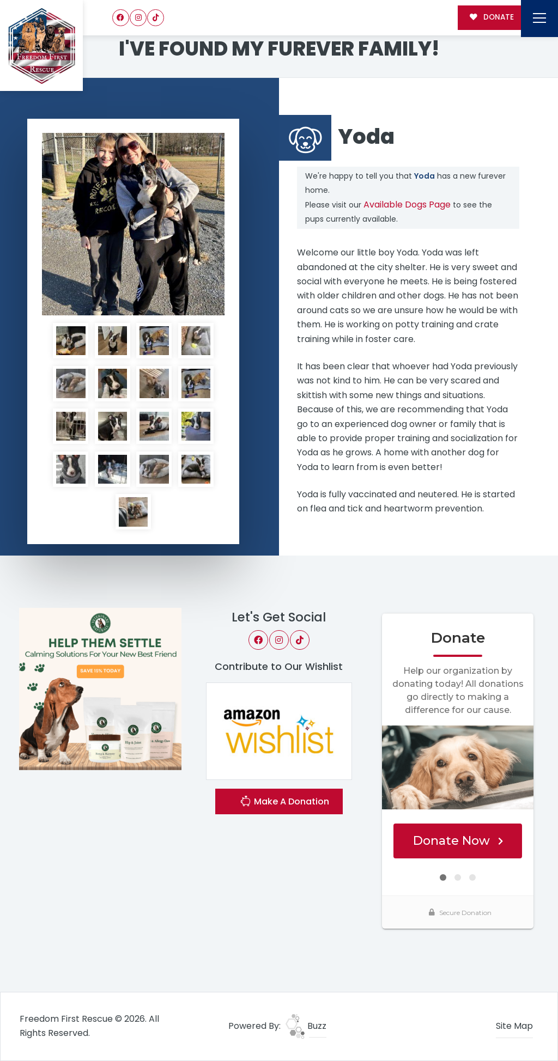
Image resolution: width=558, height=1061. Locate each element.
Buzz (306, 1026)
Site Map (514, 1026)
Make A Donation (284, 802)
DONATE (492, 17)
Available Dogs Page (407, 204)
